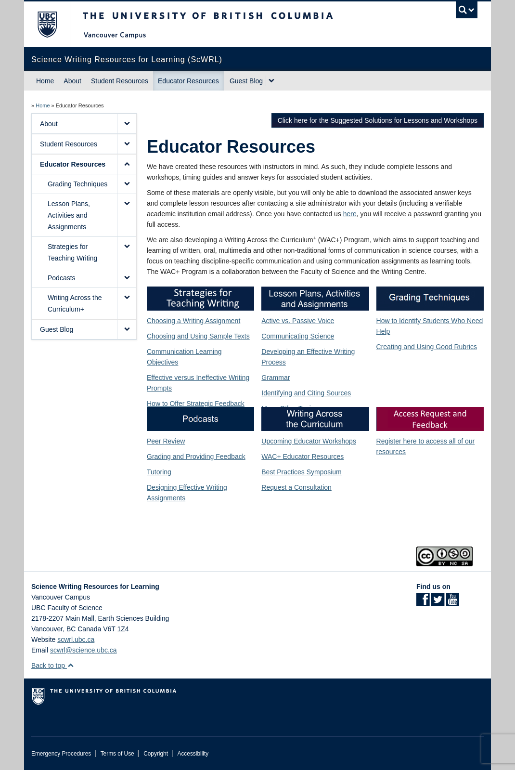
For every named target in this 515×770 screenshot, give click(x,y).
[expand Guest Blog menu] (271, 81)
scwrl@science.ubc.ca (83, 650)
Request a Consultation (296, 487)
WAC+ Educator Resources (302, 456)
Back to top (52, 665)
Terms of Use (117, 753)
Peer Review (166, 441)
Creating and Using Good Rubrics (426, 347)
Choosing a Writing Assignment (193, 321)
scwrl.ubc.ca (75, 639)
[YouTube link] (452, 602)
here (350, 214)
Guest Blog (246, 81)
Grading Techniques (77, 184)
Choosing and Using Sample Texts (198, 336)
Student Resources (119, 81)
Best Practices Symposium (301, 472)
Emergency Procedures (61, 753)
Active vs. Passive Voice (297, 321)
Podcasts (62, 278)
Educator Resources (188, 81)
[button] (126, 123)
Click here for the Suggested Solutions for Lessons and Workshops (377, 120)
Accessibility (192, 753)
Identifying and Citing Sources (306, 393)
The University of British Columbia (54, 24)
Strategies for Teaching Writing (72, 252)
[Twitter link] (437, 602)
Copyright (155, 753)
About (72, 81)
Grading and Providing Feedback (196, 456)
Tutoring (159, 472)
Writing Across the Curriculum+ (75, 303)
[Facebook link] (422, 602)
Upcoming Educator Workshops (308, 441)
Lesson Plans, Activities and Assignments (69, 215)
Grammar (275, 377)
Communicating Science (297, 336)
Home (45, 81)
